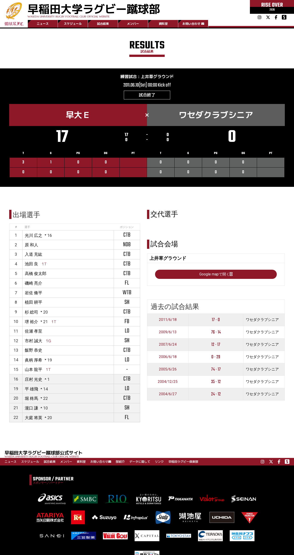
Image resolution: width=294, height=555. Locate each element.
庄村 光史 (33, 379)
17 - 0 (216, 319)
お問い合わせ (193, 24)
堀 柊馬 (31, 398)
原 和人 (31, 244)
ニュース (43, 24)
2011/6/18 (168, 319)
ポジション (127, 227)
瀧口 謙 (31, 408)
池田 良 (31, 263)
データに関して (139, 462)
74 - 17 (216, 369)
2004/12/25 (168, 381)
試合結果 (103, 24)
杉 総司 (31, 312)
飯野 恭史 (33, 350)
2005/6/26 (168, 369)
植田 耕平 (33, 302)
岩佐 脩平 (33, 292)
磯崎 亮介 (33, 283)
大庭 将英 (33, 417)
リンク (159, 462)
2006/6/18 (168, 357)
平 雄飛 (31, 389)
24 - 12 (216, 394)
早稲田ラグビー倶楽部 (183, 462)
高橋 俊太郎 (35, 273)
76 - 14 (216, 332)
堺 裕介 (31, 321)
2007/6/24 (168, 344)
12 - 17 (215, 344)
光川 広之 (33, 235)
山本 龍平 (33, 369)
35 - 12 (216, 381)
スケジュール (73, 24)
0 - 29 (215, 357)
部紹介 (120, 462)
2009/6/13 (168, 332)
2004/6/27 (168, 394)
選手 (27, 227)
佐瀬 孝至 (33, 331)
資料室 (163, 24)
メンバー (133, 24)
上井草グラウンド (157, 76)
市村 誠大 (33, 340)
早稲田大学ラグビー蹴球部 (94, 9)
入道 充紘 (33, 254)
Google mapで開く (215, 274)
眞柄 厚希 (33, 360)
